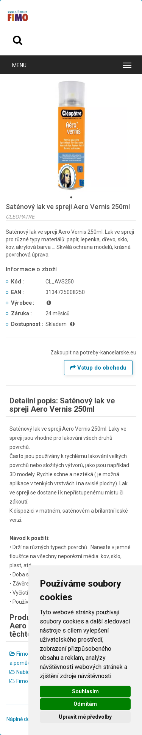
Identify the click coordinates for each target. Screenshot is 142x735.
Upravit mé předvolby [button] (85, 717)
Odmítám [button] (85, 704)
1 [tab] (71, 197)
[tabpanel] (71, 136)
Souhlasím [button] (85, 691)
